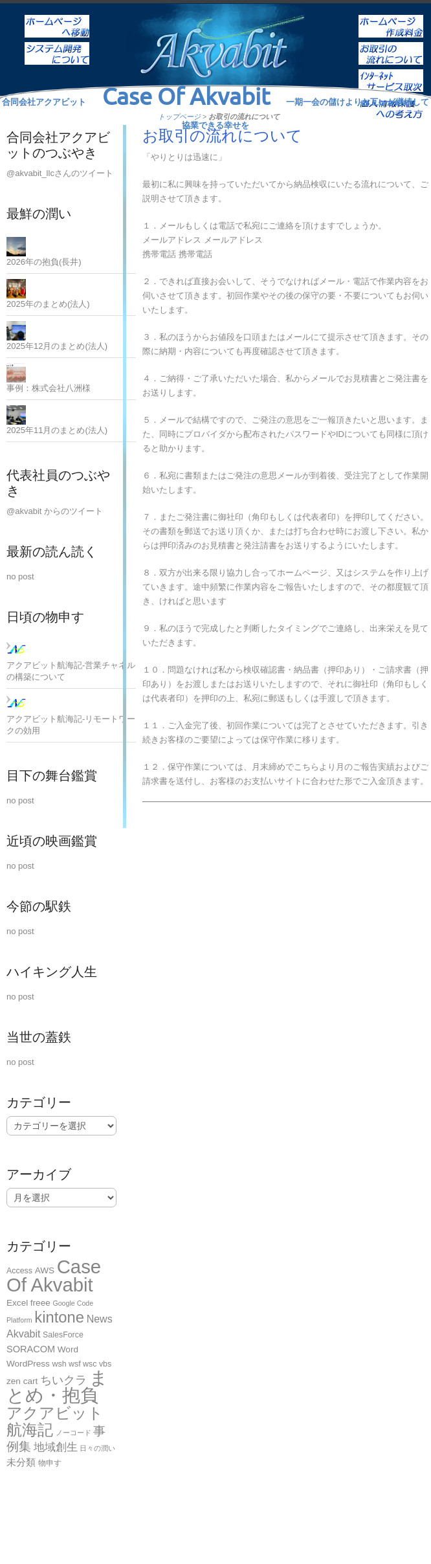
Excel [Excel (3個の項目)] (17, 1303)
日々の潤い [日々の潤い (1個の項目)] (97, 1448)
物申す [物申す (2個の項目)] (49, 1463)
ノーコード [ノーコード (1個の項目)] (73, 1432)
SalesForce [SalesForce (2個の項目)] (63, 1334)
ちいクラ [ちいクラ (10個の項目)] (63, 1380)
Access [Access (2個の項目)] (19, 1270)
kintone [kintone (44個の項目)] (59, 1317)
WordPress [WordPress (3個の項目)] (28, 1363)
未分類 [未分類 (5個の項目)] (21, 1462)
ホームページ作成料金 (391, 17)
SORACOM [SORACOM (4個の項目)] (30, 1349)
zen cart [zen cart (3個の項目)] (22, 1381)
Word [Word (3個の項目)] (68, 1349)
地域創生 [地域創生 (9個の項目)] (56, 1446)
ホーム (56, 17)
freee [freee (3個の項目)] (40, 1303)
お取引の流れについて (391, 44)
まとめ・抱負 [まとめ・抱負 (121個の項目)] (57, 1386)
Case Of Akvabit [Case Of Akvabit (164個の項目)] (53, 1275)
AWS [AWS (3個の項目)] (44, 1270)
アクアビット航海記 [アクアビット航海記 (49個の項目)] (55, 1421)
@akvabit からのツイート (54, 511)
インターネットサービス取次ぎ (391, 71)
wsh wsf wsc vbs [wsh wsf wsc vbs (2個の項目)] (82, 1363)
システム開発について (57, 44)
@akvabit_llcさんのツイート (59, 173)
